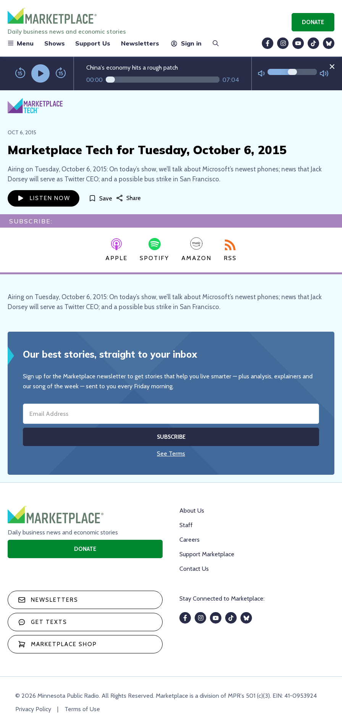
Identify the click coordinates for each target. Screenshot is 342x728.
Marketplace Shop (57, 644)
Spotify (154, 250)
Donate (313, 22)
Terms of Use (82, 709)
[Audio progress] (162, 80)
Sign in (186, 43)
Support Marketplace (206, 554)
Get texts (42, 622)
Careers (189, 539)
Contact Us (194, 568)
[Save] (100, 198)
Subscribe (171, 436)
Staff (186, 525)
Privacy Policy (33, 709)
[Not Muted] (261, 73)
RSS (230, 250)
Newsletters (140, 43)
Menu (21, 43)
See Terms (171, 453)
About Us (191, 510)
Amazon (196, 249)
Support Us (92, 43)
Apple (116, 250)
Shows (54, 43)
